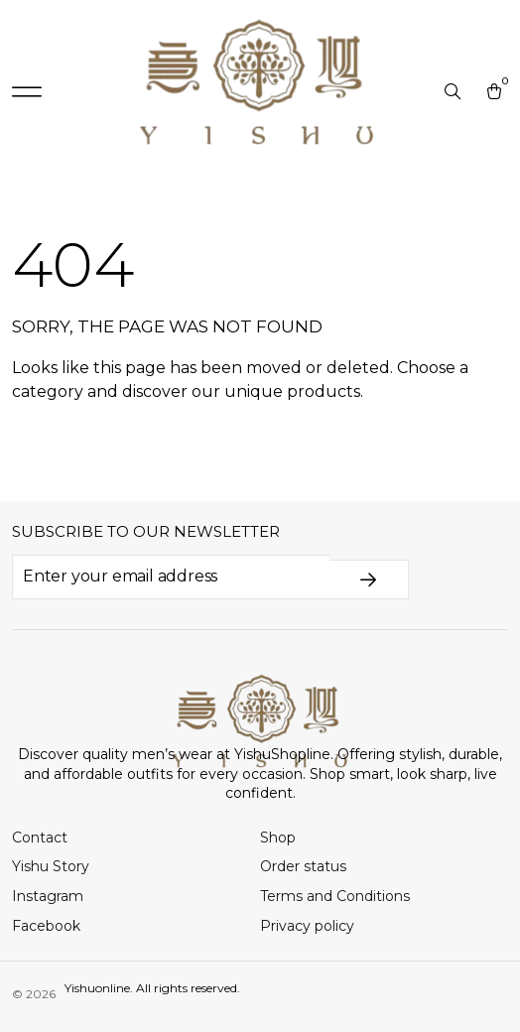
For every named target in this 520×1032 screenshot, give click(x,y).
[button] (27, 92)
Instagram (47, 896)
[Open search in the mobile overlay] (454, 92)
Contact (39, 837)
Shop (278, 837)
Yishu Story (50, 866)
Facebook (46, 926)
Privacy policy (307, 926)
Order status (303, 866)
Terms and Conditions (335, 896)
